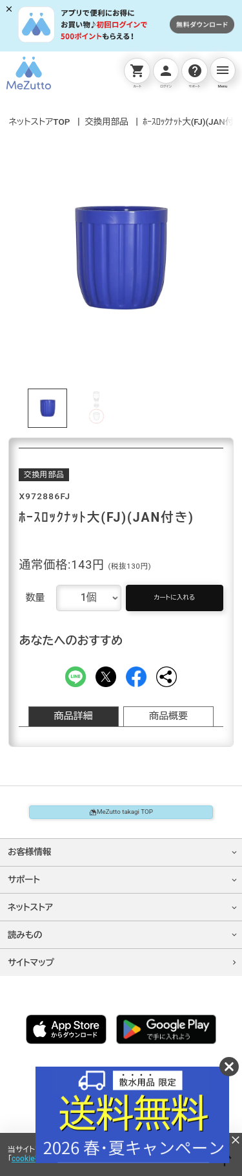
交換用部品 (106, 121)
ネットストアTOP (39, 121)
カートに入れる (175, 599)
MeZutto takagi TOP (121, 819)
